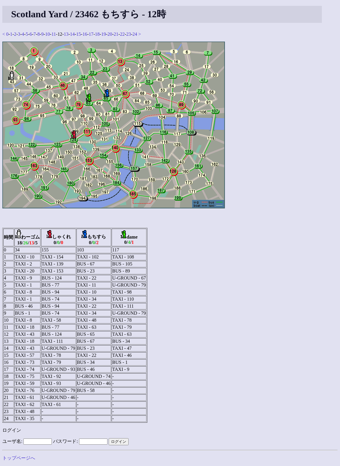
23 (128, 34)
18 (97, 34)
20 (109, 34)
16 (85, 34)
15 (78, 34)
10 (47, 34)
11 (54, 34)
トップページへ (18, 457)
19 (103, 34)
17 (91, 34)
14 (72, 34)
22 (122, 34)
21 (116, 34)
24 (134, 34)
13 (66, 34)
